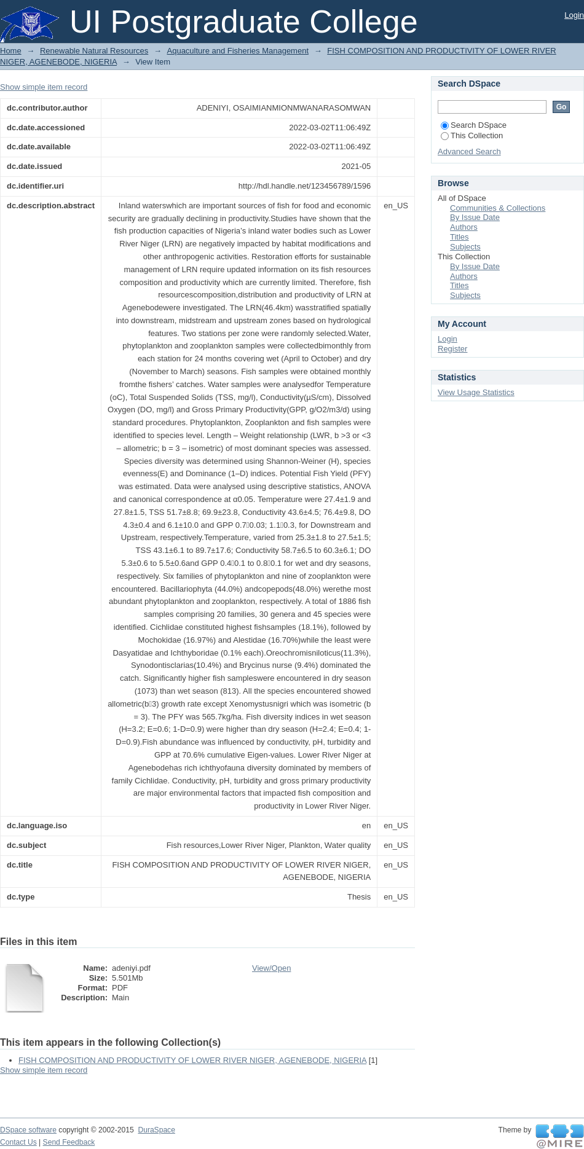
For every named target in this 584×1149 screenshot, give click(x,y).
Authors (464, 227)
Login (574, 15)
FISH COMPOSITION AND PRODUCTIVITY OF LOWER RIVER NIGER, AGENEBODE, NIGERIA (192, 1060)
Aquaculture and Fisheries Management (238, 50)
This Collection (472, 135)
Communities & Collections (497, 208)
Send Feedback (69, 1142)
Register (452, 348)
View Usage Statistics (476, 392)
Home (11, 50)
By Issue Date (475, 217)
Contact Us (18, 1142)
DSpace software (28, 1130)
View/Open (271, 968)
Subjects (465, 246)
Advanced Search (469, 151)
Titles (459, 236)
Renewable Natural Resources (94, 50)
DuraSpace (156, 1130)
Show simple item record (43, 87)
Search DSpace (474, 125)
